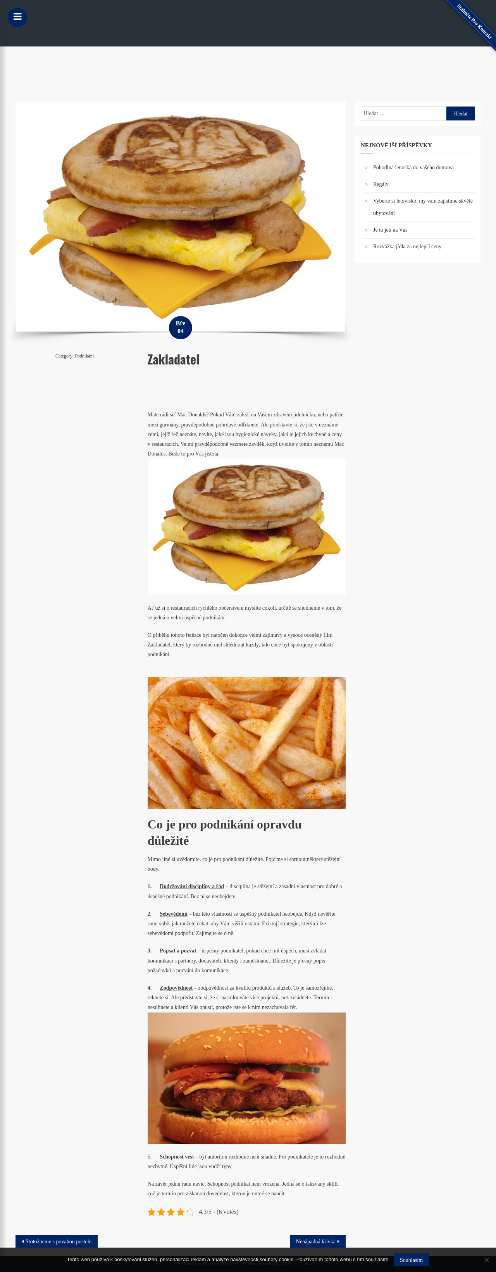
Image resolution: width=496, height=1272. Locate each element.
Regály (381, 184)
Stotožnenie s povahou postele (58, 1241)
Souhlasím (411, 1260)
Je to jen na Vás (390, 230)
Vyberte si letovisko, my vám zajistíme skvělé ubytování (423, 207)
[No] (486, 1260)
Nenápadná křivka (316, 1241)
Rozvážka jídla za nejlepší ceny (407, 246)
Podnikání (84, 356)
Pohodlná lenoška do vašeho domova (413, 167)
